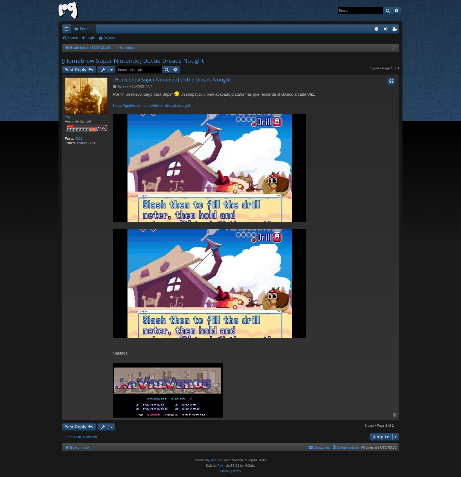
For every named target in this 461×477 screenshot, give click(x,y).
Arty (220, 465)
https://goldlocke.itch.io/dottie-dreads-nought (151, 105)
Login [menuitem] (387, 30)
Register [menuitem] (396, 30)
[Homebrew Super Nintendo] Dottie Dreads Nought (133, 61)
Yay (68, 117)
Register (109, 38)
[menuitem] (376, 28)
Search (72, 38)
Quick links (67, 30)
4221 (78, 138)
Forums (86, 29)
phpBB (214, 460)
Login (91, 38)
